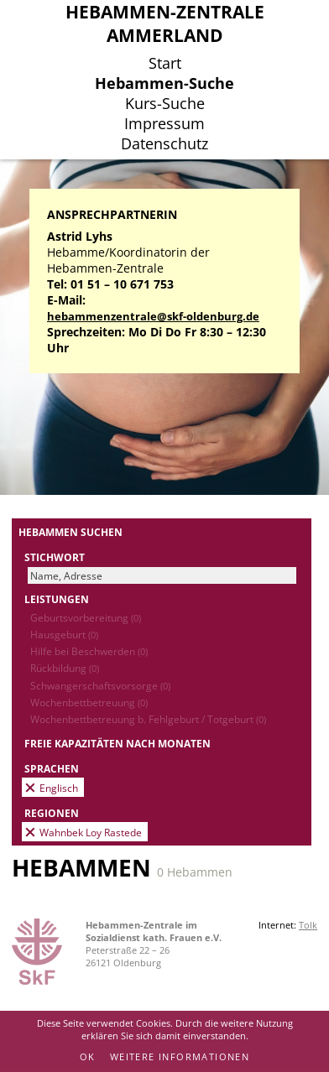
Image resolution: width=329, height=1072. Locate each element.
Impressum (164, 123)
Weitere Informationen (179, 1056)
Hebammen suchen (70, 532)
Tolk (308, 924)
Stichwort (54, 557)
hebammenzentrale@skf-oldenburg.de (153, 317)
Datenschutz (164, 143)
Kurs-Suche (165, 103)
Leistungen (56, 599)
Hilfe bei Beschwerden (89, 651)
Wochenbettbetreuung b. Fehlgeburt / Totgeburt (148, 719)
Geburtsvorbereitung (85, 617)
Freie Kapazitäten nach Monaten (117, 743)
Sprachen (51, 768)
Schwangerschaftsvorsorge (100, 685)
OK (88, 1056)
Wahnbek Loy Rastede (90, 832)
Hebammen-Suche (164, 83)
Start (165, 63)
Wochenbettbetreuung (89, 702)
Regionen (51, 813)
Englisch (58, 787)
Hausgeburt (64, 634)
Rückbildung (64, 667)
